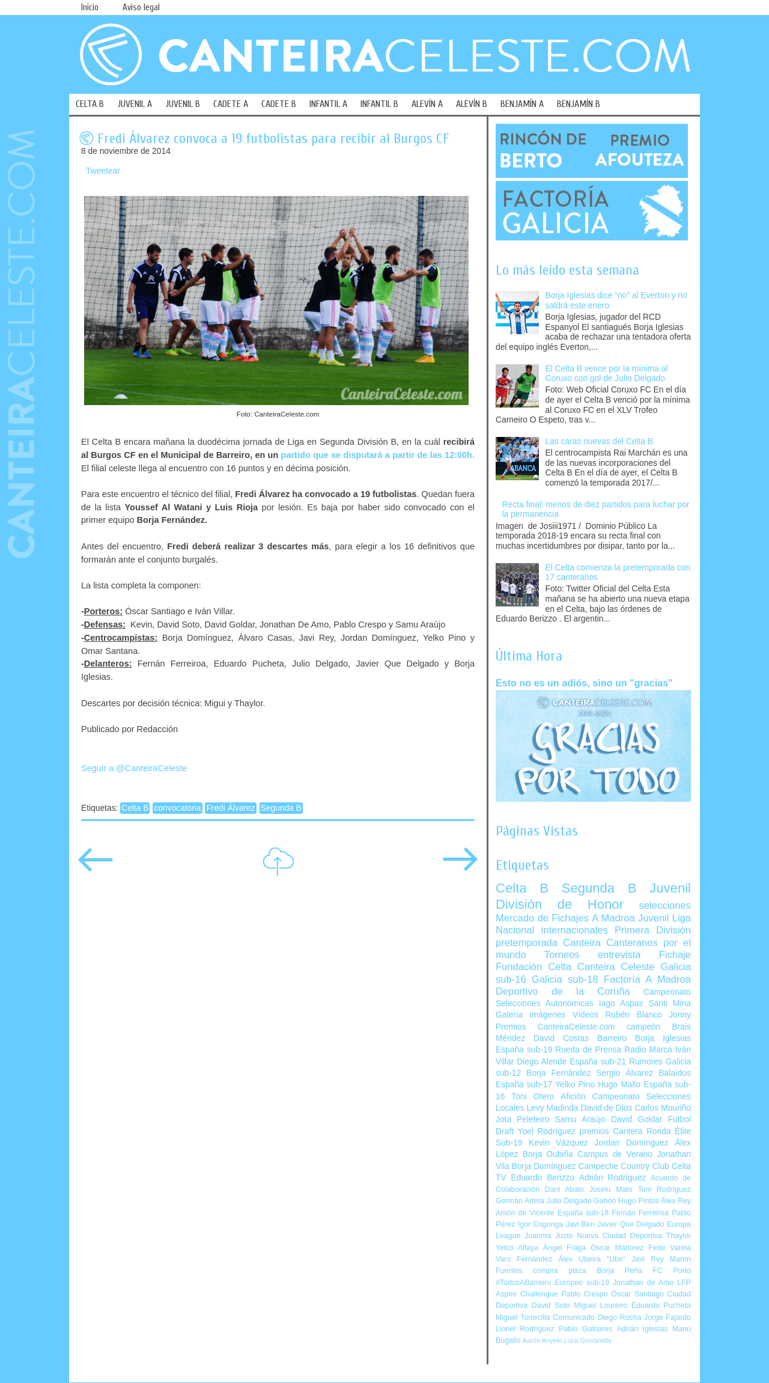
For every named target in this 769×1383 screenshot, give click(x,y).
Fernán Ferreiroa (640, 1213)
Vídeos (585, 1014)
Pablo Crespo (584, 1294)
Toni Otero (532, 1096)
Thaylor (678, 1236)
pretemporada (527, 942)
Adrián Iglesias (642, 1329)
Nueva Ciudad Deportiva (619, 1236)
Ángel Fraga (564, 1248)
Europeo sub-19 (582, 1282)
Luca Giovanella (588, 1340)
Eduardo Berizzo (542, 1177)
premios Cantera (611, 1131)
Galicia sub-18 (565, 979)
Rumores (646, 1061)
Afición (573, 1096)
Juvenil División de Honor (593, 896)
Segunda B (281, 808)
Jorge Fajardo (667, 1317)
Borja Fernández (558, 1073)
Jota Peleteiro (523, 1119)
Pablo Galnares (585, 1329)
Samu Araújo (580, 1119)
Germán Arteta (520, 1201)
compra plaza (559, 1270)
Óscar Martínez (617, 1248)
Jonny (680, 1014)
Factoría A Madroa (647, 979)
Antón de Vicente (525, 1213)
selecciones (665, 905)
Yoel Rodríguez (546, 1131)
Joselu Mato (611, 1189)
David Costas (561, 1038)
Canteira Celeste (616, 966)
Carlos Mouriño (662, 1108)
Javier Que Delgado (630, 1224)
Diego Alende (542, 1061)
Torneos (562, 954)
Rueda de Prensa (588, 1049)
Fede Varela (669, 1248)
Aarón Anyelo (542, 1340)
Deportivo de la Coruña (563, 991)
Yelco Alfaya (517, 1248)
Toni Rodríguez (664, 1189)
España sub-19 (524, 1049)
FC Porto (671, 1270)
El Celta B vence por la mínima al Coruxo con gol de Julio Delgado (607, 373)
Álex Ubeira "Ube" (591, 1259)
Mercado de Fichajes (542, 918)
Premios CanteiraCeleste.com (555, 1026)
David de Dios (606, 1108)
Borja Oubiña (548, 1154)
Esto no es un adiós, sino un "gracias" (584, 682)
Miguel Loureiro (600, 1305)
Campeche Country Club (623, 1166)
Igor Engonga (540, 1224)
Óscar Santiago (637, 1294)
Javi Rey (647, 1259)
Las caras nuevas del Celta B (599, 441)
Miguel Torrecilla (523, 1317)
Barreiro (612, 1038)
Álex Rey (676, 1201)
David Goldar (637, 1119)
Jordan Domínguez (631, 1142)
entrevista (619, 954)
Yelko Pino (575, 1084)
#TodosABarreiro (523, 1282)
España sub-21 (598, 1061)
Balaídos (674, 1073)
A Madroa (613, 918)
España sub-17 (524, 1084)
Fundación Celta (533, 966)
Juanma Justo (548, 1236)
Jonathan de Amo (643, 1282)
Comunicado (574, 1317)
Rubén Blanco (633, 1014)
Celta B (134, 808)
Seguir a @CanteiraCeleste (134, 768)
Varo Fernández (524, 1259)
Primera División (653, 930)
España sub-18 (583, 1213)
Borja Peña (619, 1270)
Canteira (582, 942)
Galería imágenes (531, 1014)
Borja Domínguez (544, 1166)
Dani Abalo (564, 1189)
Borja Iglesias (663, 1038)
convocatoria (177, 808)
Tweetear (103, 171)
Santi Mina (669, 1003)
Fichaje (675, 954)
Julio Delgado (568, 1201)
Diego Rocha (620, 1317)
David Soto (551, 1305)
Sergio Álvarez (624, 1073)
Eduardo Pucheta (661, 1305)
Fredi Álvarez (230, 808)
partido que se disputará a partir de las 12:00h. (378, 455)
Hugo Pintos (638, 1201)
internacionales (574, 930)
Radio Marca (648, 1049)
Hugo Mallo (619, 1084)
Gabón (605, 1201)
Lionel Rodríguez (525, 1329)
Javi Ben (579, 1224)
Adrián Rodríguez (612, 1177)
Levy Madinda (552, 1108)
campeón (644, 1026)
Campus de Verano (614, 1154)
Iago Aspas (621, 1003)
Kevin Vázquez (558, 1142)
